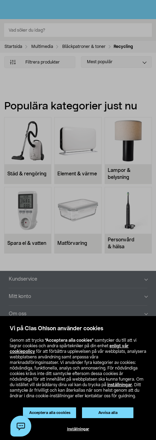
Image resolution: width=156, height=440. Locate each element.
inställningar (119, 385)
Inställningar (78, 429)
